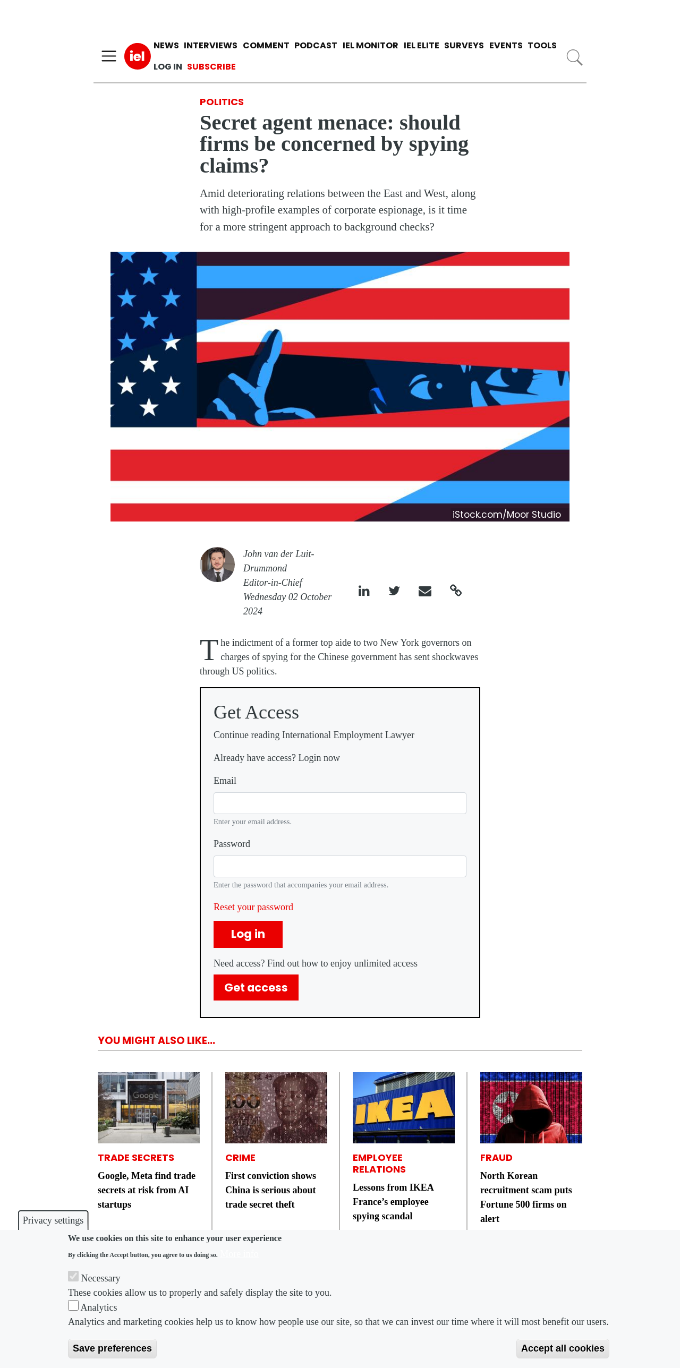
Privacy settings (53, 1220)
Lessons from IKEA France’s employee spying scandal (393, 1201)
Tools (542, 45)
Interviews (210, 45)
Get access (256, 987)
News (166, 45)
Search (574, 57)
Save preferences (112, 1348)
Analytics (99, 1307)
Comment (266, 45)
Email (225, 780)
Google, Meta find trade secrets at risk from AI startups (147, 1190)
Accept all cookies (563, 1348)
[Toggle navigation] (109, 56)
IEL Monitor (370, 45)
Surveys (464, 45)
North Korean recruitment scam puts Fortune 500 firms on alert (526, 1197)
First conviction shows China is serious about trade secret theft (270, 1190)
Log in (168, 67)
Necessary (101, 1278)
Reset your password (253, 907)
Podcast (315, 45)
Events (506, 45)
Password (232, 844)
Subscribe (211, 67)
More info (239, 1254)
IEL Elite (421, 45)
